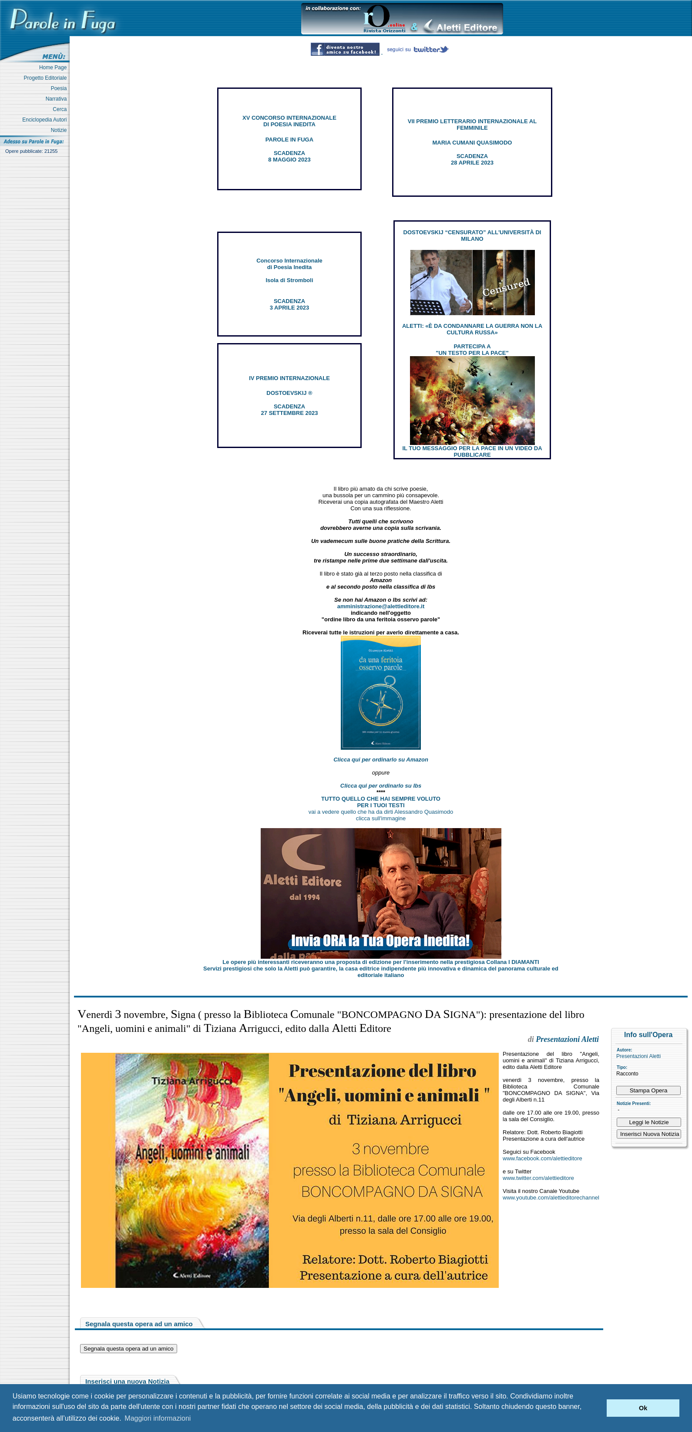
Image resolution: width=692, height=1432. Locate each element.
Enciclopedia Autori (46, 120)
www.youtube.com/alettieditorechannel (551, 1197)
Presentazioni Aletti (638, 1056)
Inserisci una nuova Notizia (127, 1381)
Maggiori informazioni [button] (157, 1418)
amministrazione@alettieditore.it (381, 606)
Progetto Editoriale (47, 78)
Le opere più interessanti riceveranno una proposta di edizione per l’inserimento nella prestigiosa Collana (380, 962)
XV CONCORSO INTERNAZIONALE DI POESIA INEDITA (289, 121)
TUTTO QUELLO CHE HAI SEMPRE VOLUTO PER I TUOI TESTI (380, 802)
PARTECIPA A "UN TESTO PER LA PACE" (472, 349)
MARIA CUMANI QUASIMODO (472, 142)
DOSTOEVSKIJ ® (289, 393)
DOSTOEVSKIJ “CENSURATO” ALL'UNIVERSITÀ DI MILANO (472, 235)
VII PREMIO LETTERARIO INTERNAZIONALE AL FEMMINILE (472, 124)
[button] (598, 1408)
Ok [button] (643, 1408)
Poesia (60, 88)
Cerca (61, 109)
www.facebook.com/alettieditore (542, 1158)
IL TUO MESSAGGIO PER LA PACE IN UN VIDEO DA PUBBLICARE (472, 451)
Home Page (54, 67)
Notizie (60, 130)
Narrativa (58, 99)
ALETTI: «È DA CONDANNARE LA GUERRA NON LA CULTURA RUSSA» (472, 329)
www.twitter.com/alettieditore (538, 1178)
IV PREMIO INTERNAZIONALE (289, 378)
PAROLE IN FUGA (289, 139)
